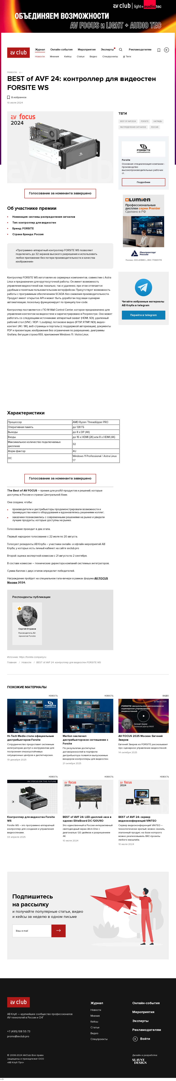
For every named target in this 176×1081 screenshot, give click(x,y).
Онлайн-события (61, 49)
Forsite (144, 121)
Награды (157, 121)
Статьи (80, 56)
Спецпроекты (110, 56)
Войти (145, 1039)
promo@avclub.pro (18, 1036)
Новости (40, 56)
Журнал (40, 49)
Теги (127, 56)
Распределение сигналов (133, 127)
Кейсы (68, 56)
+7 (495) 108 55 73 (18, 1031)
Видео (93, 56)
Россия (154, 127)
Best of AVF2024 (128, 121)
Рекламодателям (140, 49)
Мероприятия (87, 49)
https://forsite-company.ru (32, 657)
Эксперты (107, 49)
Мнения (54, 56)
